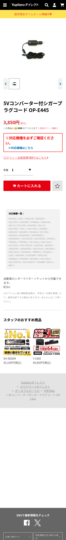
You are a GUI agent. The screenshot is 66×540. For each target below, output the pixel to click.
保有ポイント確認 (48, 128)
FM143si (13, 218)
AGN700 (49, 245)
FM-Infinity (34, 241)
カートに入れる (27, 185)
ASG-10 (12, 225)
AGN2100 (13, 231)
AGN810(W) (26, 248)
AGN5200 (38, 245)
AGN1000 (39, 218)
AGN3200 (31, 225)
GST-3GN (44, 231)
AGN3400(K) (14, 238)
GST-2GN (21, 225)
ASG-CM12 (33, 228)
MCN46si (34, 258)
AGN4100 (13, 235)
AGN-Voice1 (38, 248)
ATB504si (35, 222)
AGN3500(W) (38, 235)
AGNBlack (13, 258)
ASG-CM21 (14, 228)
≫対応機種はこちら (20, 148)
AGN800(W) (24, 235)
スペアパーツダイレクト (35, 386)
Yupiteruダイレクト (33, 382)
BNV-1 (50, 261)
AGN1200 (42, 255)
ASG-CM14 (45, 258)
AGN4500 (24, 258)
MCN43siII (26, 251)
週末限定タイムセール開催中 (33, 14)
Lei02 (11, 255)
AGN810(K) (14, 248)
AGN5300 (20, 255)
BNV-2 (11, 265)
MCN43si (34, 231)
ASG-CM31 (14, 245)
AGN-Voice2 (14, 251)
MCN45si (50, 248)
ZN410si (51, 238)
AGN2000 (23, 231)
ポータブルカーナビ (27, 391)
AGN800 (43, 228)
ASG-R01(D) (27, 238)
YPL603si (47, 251)
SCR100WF (31, 255)
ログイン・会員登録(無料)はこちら (25, 157)
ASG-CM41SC (15, 261)
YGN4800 (41, 261)
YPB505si (13, 241)
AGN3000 (24, 222)
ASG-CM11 (14, 222)
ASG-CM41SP (29, 261)
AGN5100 (45, 222)
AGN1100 (29, 218)
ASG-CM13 (46, 241)
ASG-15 (41, 225)
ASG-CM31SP (26, 245)
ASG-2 (23, 228)
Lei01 (20, 218)
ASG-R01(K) (39, 238)
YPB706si (23, 241)
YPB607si (37, 251)
